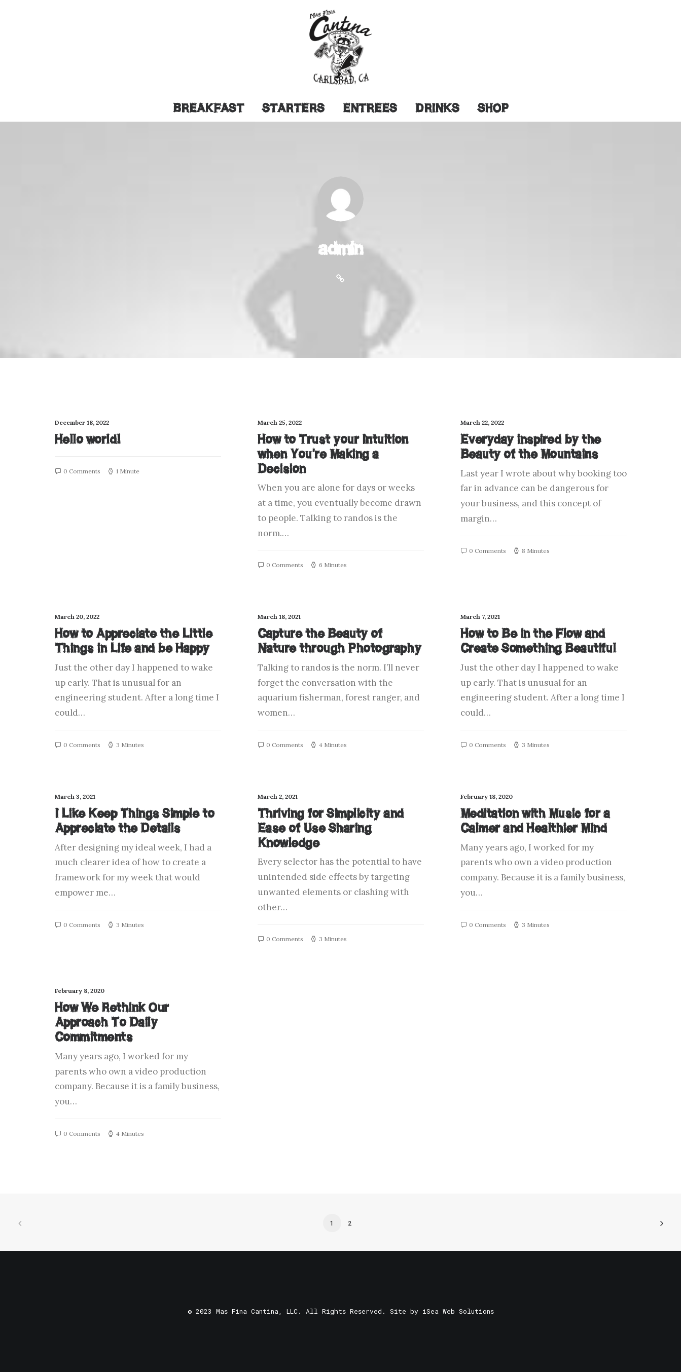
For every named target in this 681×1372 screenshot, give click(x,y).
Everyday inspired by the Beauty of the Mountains (530, 446)
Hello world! (88, 439)
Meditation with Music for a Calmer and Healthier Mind (535, 820)
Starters (293, 108)
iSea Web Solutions (458, 1311)
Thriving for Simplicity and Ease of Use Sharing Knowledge (331, 828)
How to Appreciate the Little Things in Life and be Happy (133, 640)
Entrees (370, 108)
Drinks (437, 108)
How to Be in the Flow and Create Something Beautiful (538, 640)
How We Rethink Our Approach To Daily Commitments (112, 1022)
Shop (493, 108)
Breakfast (208, 108)
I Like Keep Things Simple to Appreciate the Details (134, 820)
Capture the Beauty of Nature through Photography (339, 640)
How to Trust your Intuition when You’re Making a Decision (333, 454)
